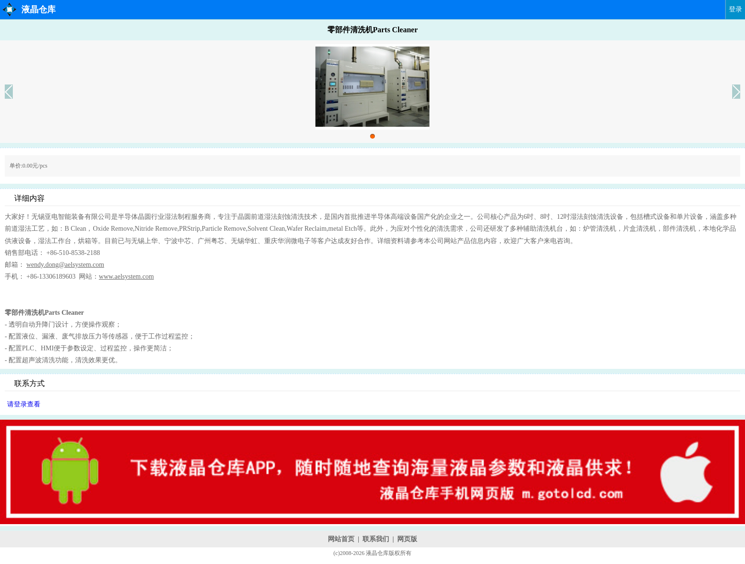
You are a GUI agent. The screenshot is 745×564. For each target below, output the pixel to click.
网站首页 (341, 539)
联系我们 (376, 539)
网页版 (407, 539)
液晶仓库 (38, 9)
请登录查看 (23, 404)
